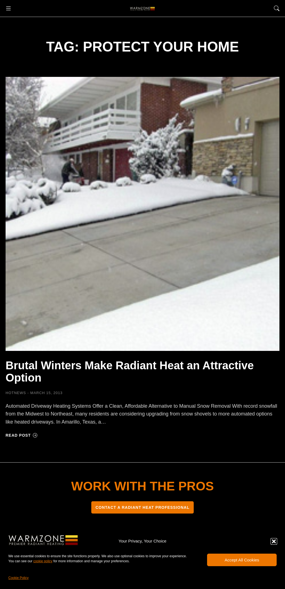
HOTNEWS (16, 393)
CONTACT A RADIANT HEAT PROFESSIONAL (142, 507)
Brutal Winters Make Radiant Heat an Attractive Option (130, 371)
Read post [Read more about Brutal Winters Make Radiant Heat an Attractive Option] (22, 435)
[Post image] (142, 214)
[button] (274, 541)
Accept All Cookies (242, 560)
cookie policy (43, 561)
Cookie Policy (18, 578)
